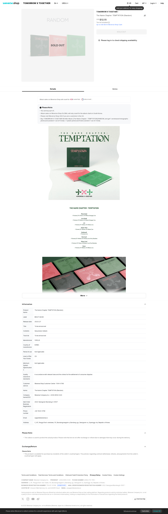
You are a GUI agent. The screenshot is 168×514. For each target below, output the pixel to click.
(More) (64, 511)
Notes (115, 89)
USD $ (64, 3)
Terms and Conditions (29, 475)
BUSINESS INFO (62, 485)
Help (162, 3)
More (84, 296)
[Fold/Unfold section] (84, 304)
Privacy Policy (95, 475)
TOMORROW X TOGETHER (106, 12)
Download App (139, 499)
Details (53, 89)
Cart (136, 3)
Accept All (156, 511)
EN (55, 3)
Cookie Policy (107, 475)
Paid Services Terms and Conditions (51, 475)
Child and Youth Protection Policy (76, 475)
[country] (129, 3)
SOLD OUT (121, 32)
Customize (145, 511)
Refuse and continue (130, 511)
